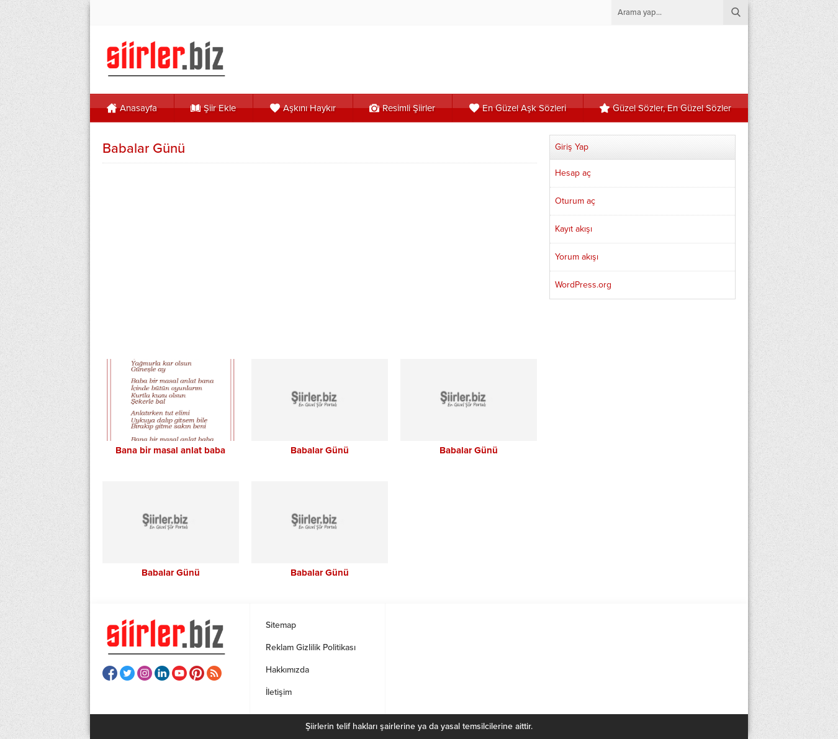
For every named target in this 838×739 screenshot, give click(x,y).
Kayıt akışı (573, 229)
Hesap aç (573, 173)
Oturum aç (575, 201)
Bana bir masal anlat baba (170, 450)
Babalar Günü (320, 450)
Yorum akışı (576, 257)
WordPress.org (583, 284)
